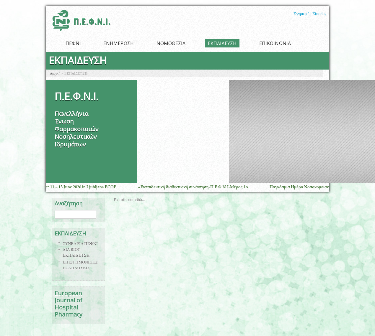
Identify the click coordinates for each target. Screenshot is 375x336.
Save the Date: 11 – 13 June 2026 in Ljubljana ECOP (72, 187)
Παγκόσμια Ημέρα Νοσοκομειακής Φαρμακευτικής (318, 187)
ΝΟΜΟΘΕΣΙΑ (170, 43)
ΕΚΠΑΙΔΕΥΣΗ (222, 43)
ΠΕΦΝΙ (73, 43)
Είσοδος (319, 14)
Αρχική (55, 73)
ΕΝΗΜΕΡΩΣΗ (118, 43)
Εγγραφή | (303, 14)
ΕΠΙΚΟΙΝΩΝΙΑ (275, 43)
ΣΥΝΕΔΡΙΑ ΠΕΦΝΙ (80, 244)
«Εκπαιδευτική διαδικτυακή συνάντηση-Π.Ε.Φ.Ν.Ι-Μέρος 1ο (195, 187)
